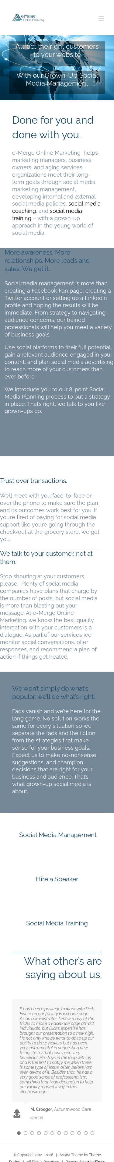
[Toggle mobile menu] (101, 18)
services (71, 635)
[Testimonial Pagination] (19, 1133)
